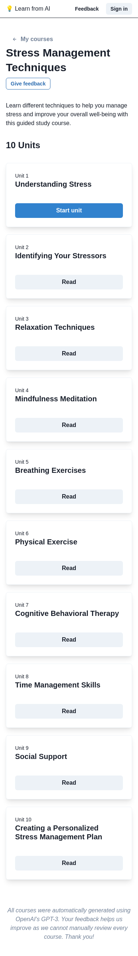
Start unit (69, 210)
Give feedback (28, 84)
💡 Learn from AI (28, 9)
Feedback (87, 9)
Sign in (119, 9)
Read (69, 282)
